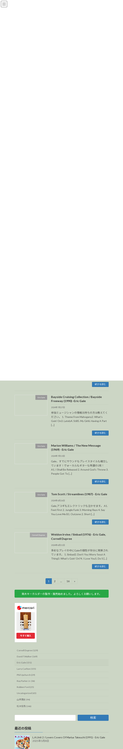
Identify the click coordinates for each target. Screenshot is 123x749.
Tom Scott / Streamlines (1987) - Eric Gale (79, 494)
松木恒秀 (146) (24, 706)
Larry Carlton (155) (26, 668)
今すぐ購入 (25, 635)
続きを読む (100, 384)
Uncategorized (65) (26, 693)
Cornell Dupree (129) (27, 650)
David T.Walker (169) (27, 656)
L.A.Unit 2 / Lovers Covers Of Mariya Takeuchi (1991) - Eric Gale (68, 737)
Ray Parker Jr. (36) (26, 681)
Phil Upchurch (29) (26, 674)
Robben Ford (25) (25, 687)
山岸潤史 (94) (23, 699)
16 (68, 581)
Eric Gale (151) (24, 662)
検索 (93, 717)
